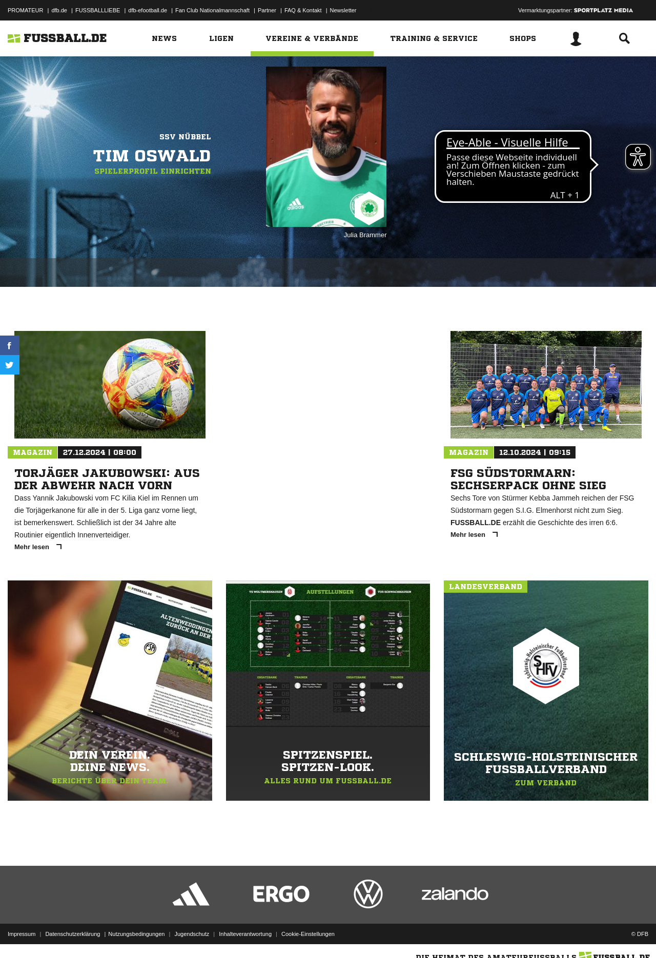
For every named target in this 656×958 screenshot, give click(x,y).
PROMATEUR (25, 10)
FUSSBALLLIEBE (97, 10)
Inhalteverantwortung (245, 934)
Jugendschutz (191, 934)
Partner (267, 10)
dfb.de (59, 10)
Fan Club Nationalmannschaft (212, 10)
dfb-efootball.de (147, 10)
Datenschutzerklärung (72, 934)
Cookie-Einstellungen (308, 934)
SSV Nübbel (185, 136)
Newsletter (343, 10)
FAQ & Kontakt (303, 10)
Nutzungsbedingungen (136, 934)
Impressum (21, 934)
